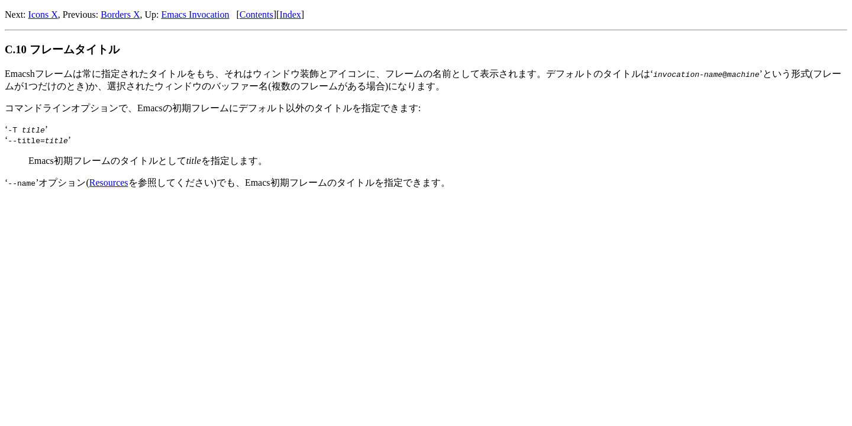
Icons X (43, 14)
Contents (256, 14)
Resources (108, 183)
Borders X (120, 14)
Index (290, 14)
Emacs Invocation (195, 14)
